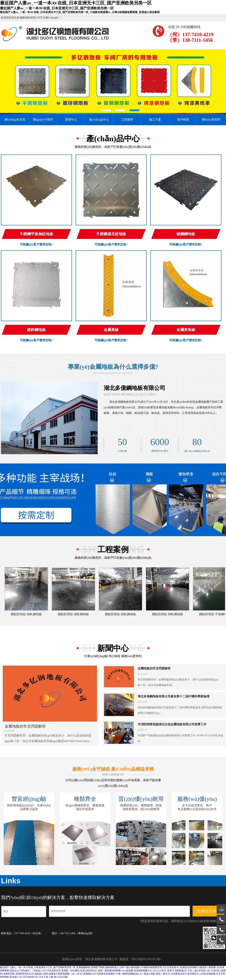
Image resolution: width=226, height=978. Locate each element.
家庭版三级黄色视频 (59, 973)
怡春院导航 (8, 973)
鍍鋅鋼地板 (36, 330)
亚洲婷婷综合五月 (24, 973)
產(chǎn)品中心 (99, 119)
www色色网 (127, 970)
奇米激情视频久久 (143, 970)
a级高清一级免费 (207, 967)
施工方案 (155, 119)
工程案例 (127, 119)
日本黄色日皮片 (178, 973)
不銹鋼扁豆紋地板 (111, 234)
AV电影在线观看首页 (151, 967)
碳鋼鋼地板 (186, 234)
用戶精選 (183, 119)
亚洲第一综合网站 (70, 970)
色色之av (14, 970)
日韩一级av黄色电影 (130, 967)
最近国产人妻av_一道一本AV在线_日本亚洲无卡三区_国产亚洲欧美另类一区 (38, 967)
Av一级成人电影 (147, 973)
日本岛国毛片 (53, 970)
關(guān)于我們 (43, 119)
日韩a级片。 (26, 970)
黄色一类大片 (163, 973)
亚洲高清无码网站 (189, 967)
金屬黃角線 (186, 330)
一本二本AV (76, 973)
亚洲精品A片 (89, 973)
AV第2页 (215, 970)
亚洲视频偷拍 (83, 967)
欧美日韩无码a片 (88, 970)
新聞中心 (71, 119)
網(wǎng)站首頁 (14, 119)
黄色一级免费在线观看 (109, 970)
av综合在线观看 (207, 973)
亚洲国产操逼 (97, 967)
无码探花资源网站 (106, 973)
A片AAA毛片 (159, 970)
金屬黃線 (111, 330)
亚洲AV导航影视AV (177, 970)
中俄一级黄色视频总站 (127, 973)
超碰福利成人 (112, 967)
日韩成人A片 (39, 970)
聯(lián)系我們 (211, 119)
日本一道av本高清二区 (199, 970)
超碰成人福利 (41, 973)
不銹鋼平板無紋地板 (36, 234)
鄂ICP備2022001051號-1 (146, 959)
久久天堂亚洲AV (170, 967)
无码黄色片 (193, 973)
